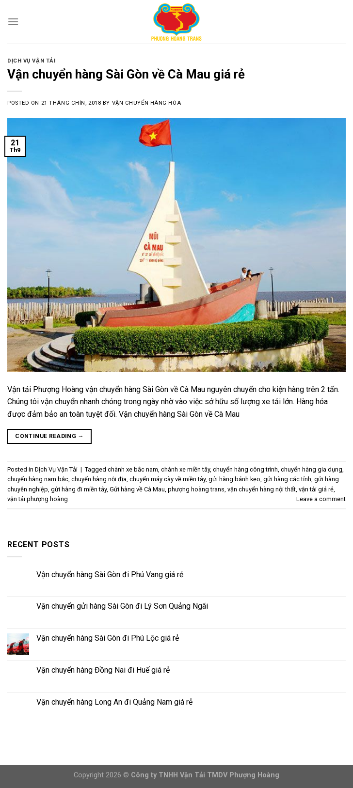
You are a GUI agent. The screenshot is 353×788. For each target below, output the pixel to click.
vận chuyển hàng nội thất (261, 489)
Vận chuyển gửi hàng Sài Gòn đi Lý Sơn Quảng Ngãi (122, 606)
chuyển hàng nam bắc (37, 479)
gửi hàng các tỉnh (287, 479)
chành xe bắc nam (133, 469)
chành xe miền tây (185, 469)
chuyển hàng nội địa (99, 479)
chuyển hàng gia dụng (311, 469)
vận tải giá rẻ (316, 489)
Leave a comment (321, 499)
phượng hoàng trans (196, 489)
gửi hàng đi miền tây (79, 489)
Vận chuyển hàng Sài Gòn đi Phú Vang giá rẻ (109, 574)
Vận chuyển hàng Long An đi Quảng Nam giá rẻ (114, 702)
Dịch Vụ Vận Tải (31, 61)
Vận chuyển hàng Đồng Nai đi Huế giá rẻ (103, 670)
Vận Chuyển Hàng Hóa (146, 103)
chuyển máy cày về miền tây (167, 479)
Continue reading (49, 436)
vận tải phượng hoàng (37, 499)
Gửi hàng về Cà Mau (137, 489)
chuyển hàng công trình (245, 469)
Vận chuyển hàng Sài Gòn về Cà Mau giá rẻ (126, 74)
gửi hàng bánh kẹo (234, 479)
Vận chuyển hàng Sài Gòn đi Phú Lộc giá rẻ (107, 638)
